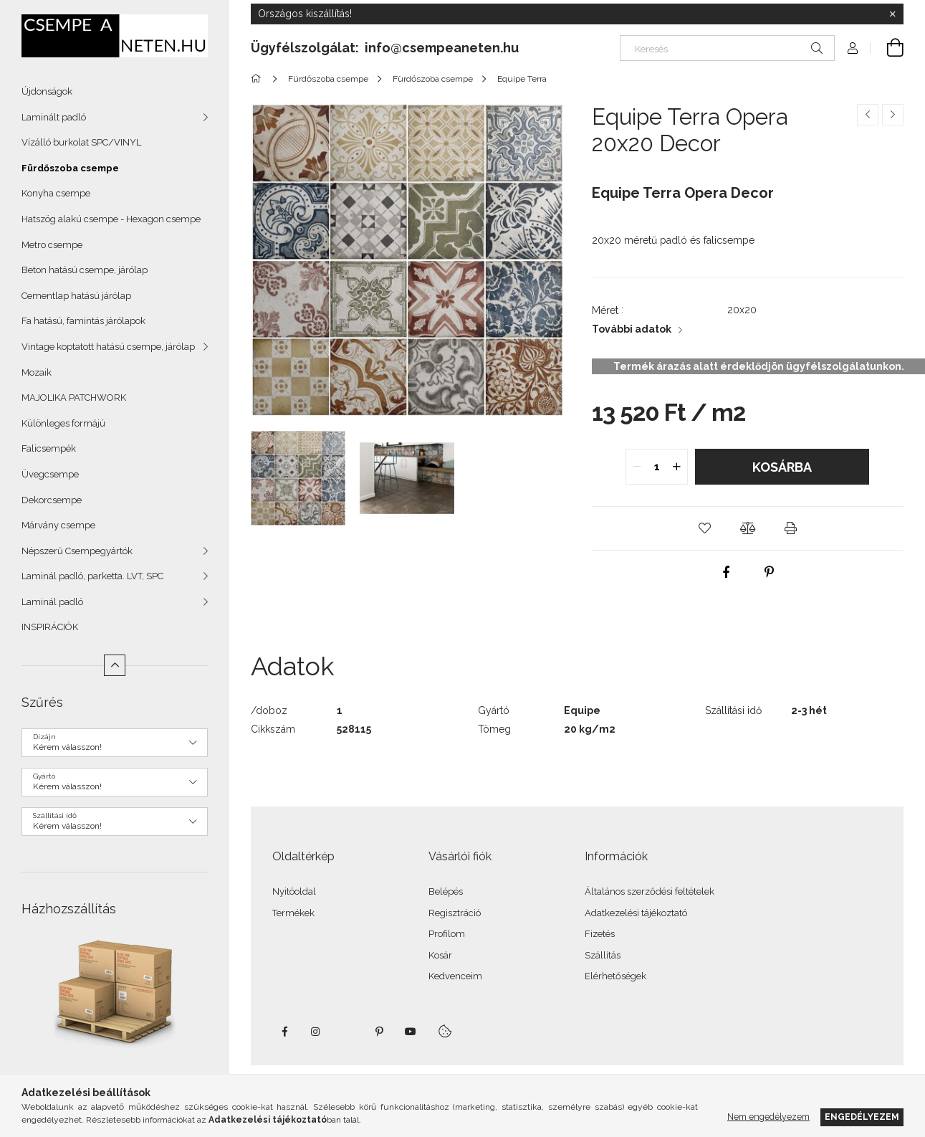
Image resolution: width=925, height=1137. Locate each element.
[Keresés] (727, 48)
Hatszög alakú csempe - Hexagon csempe (111, 219)
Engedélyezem (862, 1116)
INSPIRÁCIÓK (49, 627)
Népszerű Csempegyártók (77, 551)
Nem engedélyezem (768, 1116)
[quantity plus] (676, 466)
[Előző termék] (867, 114)
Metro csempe (51, 244)
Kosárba (782, 467)
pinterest (379, 1031)
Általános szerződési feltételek (649, 891)
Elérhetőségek (615, 976)
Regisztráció (454, 913)
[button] (704, 528)
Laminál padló (52, 601)
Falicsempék (48, 448)
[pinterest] (768, 572)
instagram (316, 1031)
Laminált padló (53, 117)
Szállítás (602, 955)
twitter (347, 1031)
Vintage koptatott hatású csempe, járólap (108, 346)
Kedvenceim (455, 976)
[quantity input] (657, 466)
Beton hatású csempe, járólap (84, 270)
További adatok (631, 329)
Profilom (446, 933)
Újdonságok (46, 91)
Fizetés (600, 933)
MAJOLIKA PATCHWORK (73, 397)
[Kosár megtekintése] (887, 48)
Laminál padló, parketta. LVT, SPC (92, 576)
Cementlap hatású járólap (76, 295)
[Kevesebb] (114, 665)
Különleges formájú (63, 423)
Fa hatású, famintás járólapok (83, 320)
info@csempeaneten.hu (442, 47)
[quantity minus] (637, 466)
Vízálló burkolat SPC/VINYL (81, 142)
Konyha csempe (55, 193)
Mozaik (36, 372)
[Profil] (853, 48)
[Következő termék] (893, 114)
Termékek (293, 913)
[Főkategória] (258, 79)
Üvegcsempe (50, 474)
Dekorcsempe (51, 500)
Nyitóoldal (294, 891)
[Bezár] (893, 14)
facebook (284, 1031)
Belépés (445, 891)
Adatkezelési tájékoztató (636, 913)
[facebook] (725, 572)
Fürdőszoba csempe (70, 168)
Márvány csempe (58, 525)
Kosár (440, 955)
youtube (410, 1031)
